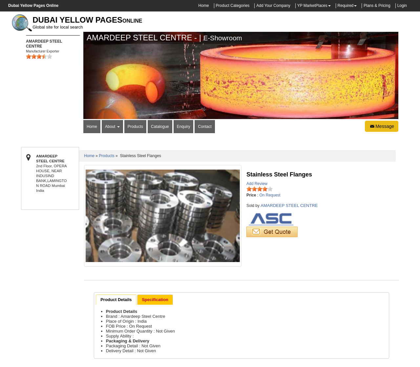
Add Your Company (273, 5)
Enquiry (183, 126)
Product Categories (233, 5)
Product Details (116, 299)
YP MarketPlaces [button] (312, 5)
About (112, 126)
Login (402, 5)
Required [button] (346, 5)
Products (135, 126)
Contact (204, 126)
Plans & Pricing (377, 5)
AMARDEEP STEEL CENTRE (289, 205)
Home (204, 5)
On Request (269, 195)
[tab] (116, 300)
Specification (155, 299)
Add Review (256, 183)
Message (381, 126)
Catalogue (160, 126)
